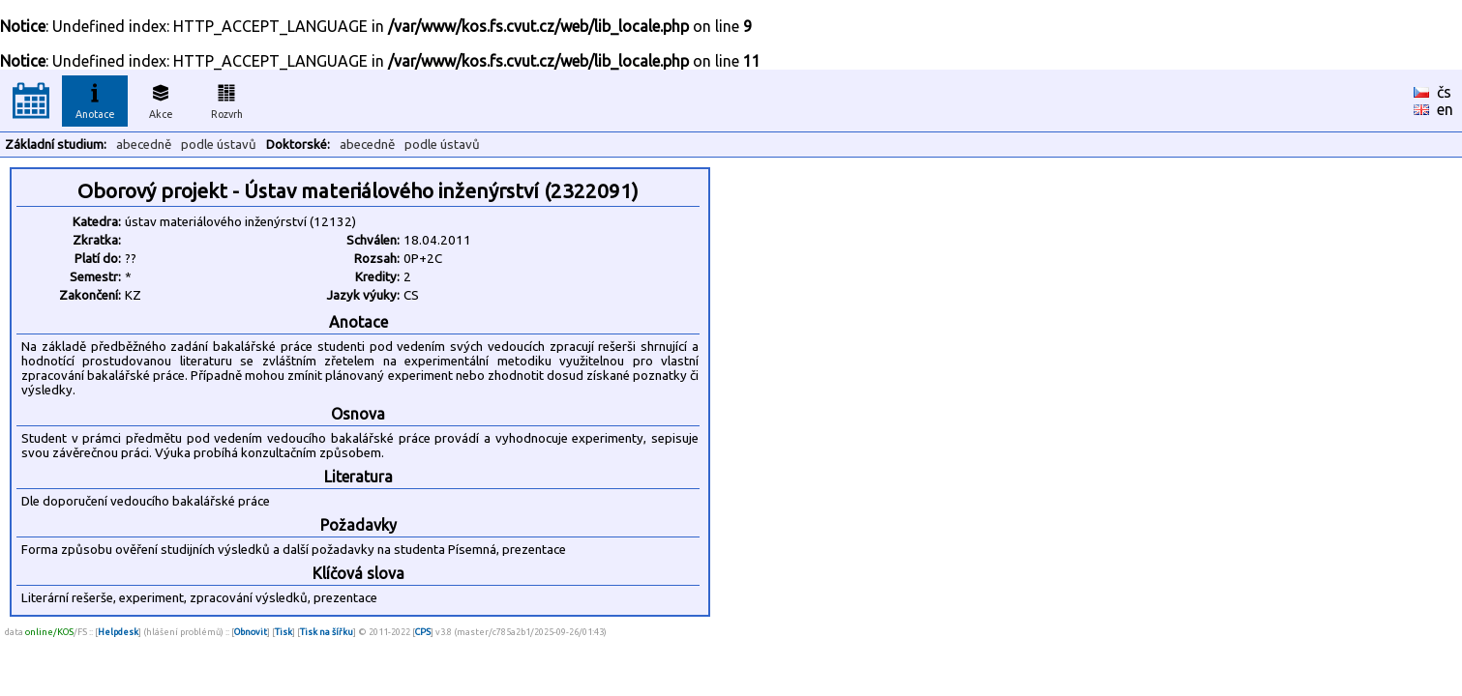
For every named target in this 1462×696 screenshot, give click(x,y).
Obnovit (250, 631)
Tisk (283, 631)
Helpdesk (118, 631)
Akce (160, 98)
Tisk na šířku (326, 631)
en (1445, 109)
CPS (423, 631)
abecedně (143, 144)
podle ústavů (218, 144)
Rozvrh (227, 98)
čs (1444, 92)
